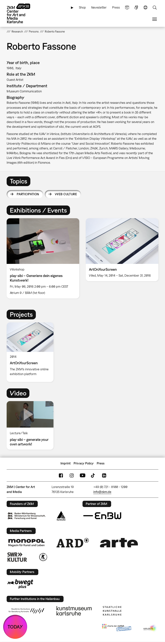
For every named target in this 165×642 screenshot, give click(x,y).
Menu (154, 19)
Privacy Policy (84, 463)
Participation (28, 194)
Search (154, 7)
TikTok (93, 475)
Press (116, 7)
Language (145, 7)
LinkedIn (104, 475)
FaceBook (61, 475)
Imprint (65, 463)
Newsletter (99, 7)
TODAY (15, 626)
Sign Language (136, 7)
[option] (42, 258)
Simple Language (127, 7)
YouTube (82, 475)
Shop (82, 7)
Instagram (71, 475)
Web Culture (66, 194)
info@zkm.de (102, 492)
